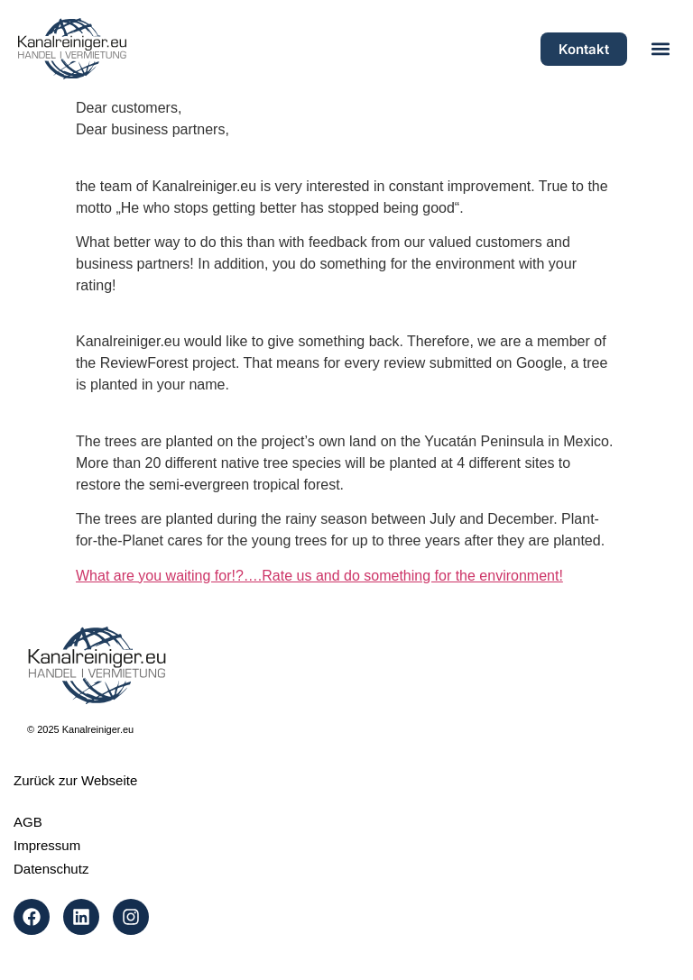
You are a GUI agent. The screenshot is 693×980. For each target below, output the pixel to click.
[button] (660, 49)
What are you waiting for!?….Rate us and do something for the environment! (319, 575)
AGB (28, 821)
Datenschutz (51, 868)
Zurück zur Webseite (75, 780)
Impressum (47, 845)
